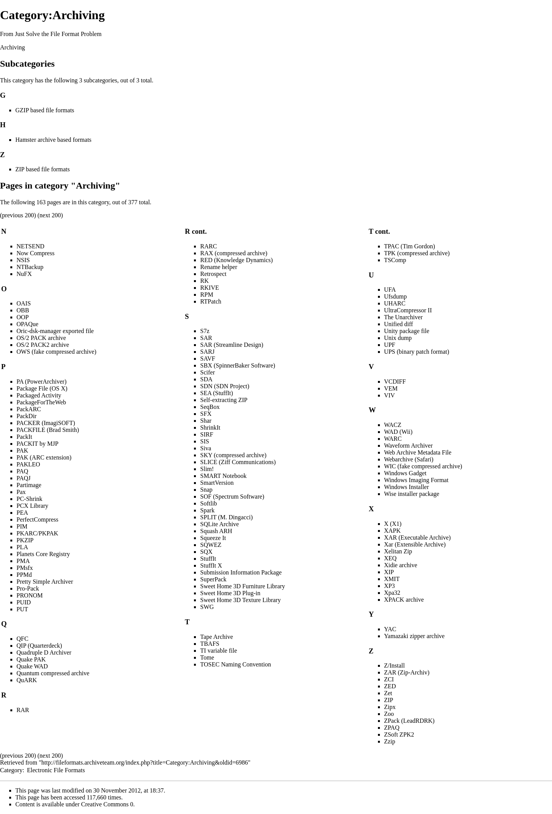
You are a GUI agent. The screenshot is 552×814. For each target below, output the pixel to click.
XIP (389, 572)
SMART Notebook (223, 476)
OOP (22, 317)
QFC (22, 638)
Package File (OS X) (41, 388)
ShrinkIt (210, 427)
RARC (208, 246)
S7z (204, 331)
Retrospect (213, 274)
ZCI (389, 679)
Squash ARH (216, 531)
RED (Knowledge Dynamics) (236, 260)
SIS (204, 441)
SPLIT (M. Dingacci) (226, 517)
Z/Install (394, 665)
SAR (206, 338)
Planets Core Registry (43, 554)
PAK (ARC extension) (43, 457)
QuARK (26, 680)
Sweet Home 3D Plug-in (230, 593)
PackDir (26, 416)
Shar (205, 420)
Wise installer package (411, 494)
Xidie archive (400, 565)
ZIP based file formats (42, 169)
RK (204, 280)
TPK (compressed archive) (417, 253)
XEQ (390, 558)
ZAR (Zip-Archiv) (407, 672)
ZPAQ (391, 727)
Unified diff (398, 324)
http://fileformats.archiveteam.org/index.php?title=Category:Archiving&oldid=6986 (144, 762)
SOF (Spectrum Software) (232, 496)
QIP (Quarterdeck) (39, 645)
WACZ (392, 425)
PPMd (24, 574)
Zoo (389, 714)
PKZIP (24, 540)
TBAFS (209, 643)
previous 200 (18, 215)
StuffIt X (211, 565)
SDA (206, 379)
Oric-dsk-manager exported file (55, 331)
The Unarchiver (403, 317)
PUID (23, 602)
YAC (390, 629)
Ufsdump (395, 296)
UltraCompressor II (408, 310)
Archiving (12, 47)
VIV (389, 395)
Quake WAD (32, 666)
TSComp (395, 260)
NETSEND (30, 246)
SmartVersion (216, 482)
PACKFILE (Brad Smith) (47, 430)
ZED (390, 686)
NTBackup (29, 267)
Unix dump (398, 338)
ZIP (388, 700)
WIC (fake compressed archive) (423, 466)
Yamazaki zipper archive (414, 636)
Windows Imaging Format (416, 480)
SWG (207, 607)
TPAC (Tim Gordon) (409, 246)
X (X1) (393, 523)
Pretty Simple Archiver (44, 581)
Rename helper (218, 267)
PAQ (22, 471)
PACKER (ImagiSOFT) (45, 423)
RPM (206, 294)
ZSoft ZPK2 (399, 734)
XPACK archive (404, 599)
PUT (22, 609)
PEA (22, 512)
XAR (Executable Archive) (417, 537)
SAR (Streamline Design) (231, 344)
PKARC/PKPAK (37, 533)
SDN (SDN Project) (224, 386)
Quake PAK (31, 659)
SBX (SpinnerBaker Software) (237, 365)
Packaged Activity (38, 395)
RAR (22, 710)
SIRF (206, 434)
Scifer (207, 372)
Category (11, 770)
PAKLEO (28, 464)
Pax (21, 492)
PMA (23, 561)
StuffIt (208, 558)
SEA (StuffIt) (216, 393)
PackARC (28, 409)
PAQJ (23, 478)
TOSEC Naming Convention (235, 664)
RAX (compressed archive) (233, 253)
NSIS (23, 260)
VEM (391, 388)
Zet (388, 693)
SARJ (207, 351)
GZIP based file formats (44, 110)
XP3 (389, 586)
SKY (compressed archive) (233, 455)
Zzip (389, 741)
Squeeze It (213, 538)
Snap (206, 489)
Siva (205, 448)
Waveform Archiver (408, 445)
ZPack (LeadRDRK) (409, 720)
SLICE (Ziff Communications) (238, 462)
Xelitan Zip (398, 551)
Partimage (28, 485)
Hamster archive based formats (53, 139)
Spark (207, 510)
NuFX (24, 274)
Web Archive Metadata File (418, 452)
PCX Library (32, 505)
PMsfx (24, 568)
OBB (22, 310)
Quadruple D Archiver (43, 652)
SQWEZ (210, 545)
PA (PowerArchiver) (41, 381)
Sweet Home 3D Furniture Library (242, 586)
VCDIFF (395, 381)
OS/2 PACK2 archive (42, 344)
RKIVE (209, 287)
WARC (393, 438)
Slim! (207, 469)
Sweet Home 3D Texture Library (240, 600)
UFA (390, 289)
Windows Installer (406, 487)
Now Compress (35, 253)
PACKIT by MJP (37, 443)
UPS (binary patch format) (416, 351)
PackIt (24, 436)
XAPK (392, 530)
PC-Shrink (29, 499)
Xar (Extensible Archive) (415, 544)
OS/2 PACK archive (41, 338)
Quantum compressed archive (52, 673)
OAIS (23, 303)
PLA (22, 547)
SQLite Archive (219, 524)
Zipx (390, 707)
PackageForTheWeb (41, 402)
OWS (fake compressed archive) (56, 351)
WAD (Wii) (398, 431)
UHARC (395, 303)
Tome (207, 657)
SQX (206, 551)
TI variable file (218, 650)
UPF (389, 344)
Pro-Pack (27, 588)
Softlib (208, 503)
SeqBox (210, 407)
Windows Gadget (405, 473)
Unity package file (406, 331)
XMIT (392, 579)
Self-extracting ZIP (223, 400)
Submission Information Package (240, 572)
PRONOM (29, 595)
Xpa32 (392, 592)
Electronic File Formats (56, 770)
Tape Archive (216, 636)
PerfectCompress (37, 519)
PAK (22, 450)
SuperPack (213, 579)
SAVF (207, 358)
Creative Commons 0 (107, 804)
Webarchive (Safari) (409, 459)
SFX (205, 413)
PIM (21, 526)
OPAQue (27, 324)
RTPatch (210, 301)
